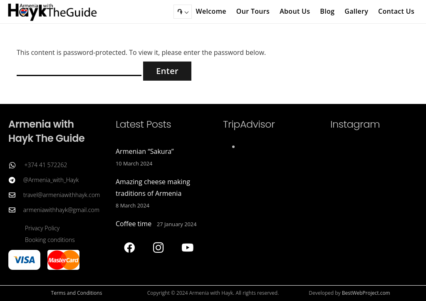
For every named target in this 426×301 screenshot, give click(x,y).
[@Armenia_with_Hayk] (15, 180)
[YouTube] (187, 247)
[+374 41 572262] (16, 165)
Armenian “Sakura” (145, 151)
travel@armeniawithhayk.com (61, 195)
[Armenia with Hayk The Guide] (53, 11)
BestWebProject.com (366, 292)
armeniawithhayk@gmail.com (61, 210)
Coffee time (133, 223)
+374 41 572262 (45, 165)
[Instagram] (158, 247)
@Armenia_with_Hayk (51, 180)
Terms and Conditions (76, 292)
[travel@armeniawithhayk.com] (15, 195)
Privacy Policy (42, 228)
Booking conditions (50, 240)
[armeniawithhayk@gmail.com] (15, 210)
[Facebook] (129, 247)
